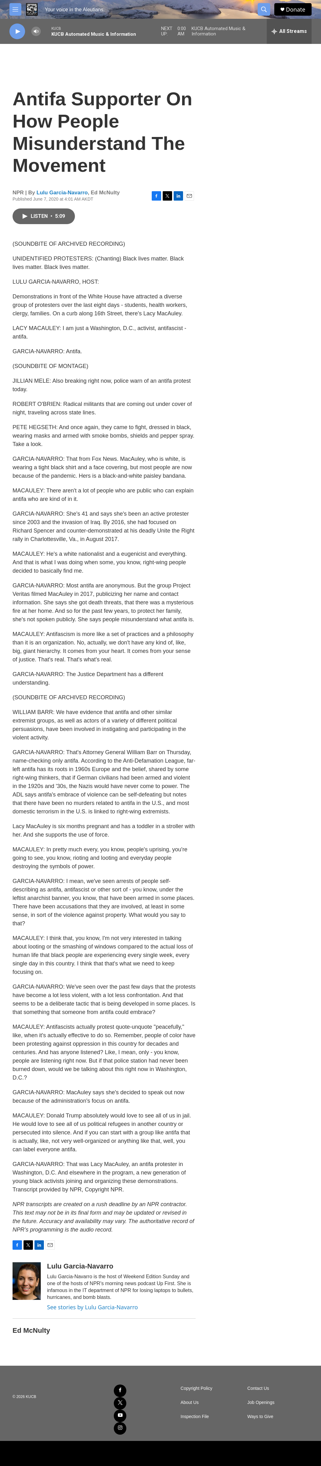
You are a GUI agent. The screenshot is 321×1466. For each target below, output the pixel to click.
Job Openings (260, 1402)
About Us (190, 1402)
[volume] (36, 31)
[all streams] (289, 31)
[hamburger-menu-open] (15, 9)
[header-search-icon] (264, 9)
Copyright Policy (196, 1388)
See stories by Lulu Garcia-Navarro (92, 1307)
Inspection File (195, 1416)
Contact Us (258, 1388)
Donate (295, 9)
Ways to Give (260, 1416)
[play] (17, 31)
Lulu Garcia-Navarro (62, 193)
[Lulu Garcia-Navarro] (27, 1281)
